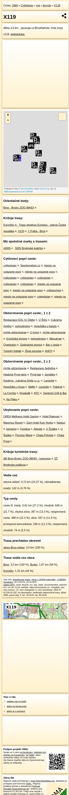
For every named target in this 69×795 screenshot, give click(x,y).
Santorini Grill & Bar (55, 393)
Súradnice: (8, 582)
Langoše (49, 380)
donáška (50, 374)
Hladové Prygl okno (15, 374)
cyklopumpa (54, 290)
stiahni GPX (9, 584)
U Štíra (43, 320)
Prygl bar (35, 374)
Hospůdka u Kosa (13, 386)
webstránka (17, 34)
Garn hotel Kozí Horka (39, 422)
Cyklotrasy (27, 5)
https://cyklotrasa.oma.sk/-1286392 (18, 192)
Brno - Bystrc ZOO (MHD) (18, 207)
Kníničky (8, 570)
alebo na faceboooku (17, 706)
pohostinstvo (22, 326)
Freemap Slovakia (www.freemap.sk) (21, 787)
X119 (57, 5)
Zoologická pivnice (31, 344)
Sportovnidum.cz (30, 265)
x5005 (7, 248)
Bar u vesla (52, 344)
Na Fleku (11, 399)
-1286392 (61, 579)
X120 (21, 231)
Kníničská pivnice (16, 338)
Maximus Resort (13, 422)
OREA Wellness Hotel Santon (21, 416)
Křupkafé (25, 393)
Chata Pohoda (44, 435)
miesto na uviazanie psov (40, 271)
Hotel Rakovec (51, 416)
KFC (36, 393)
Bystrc (34, 564)
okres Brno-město (13, 547)
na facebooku (26, 752)
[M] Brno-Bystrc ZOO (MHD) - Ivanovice (27, 458)
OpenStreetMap (26, 189)
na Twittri (30, 755)
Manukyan (56, 338)
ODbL (28, 783)
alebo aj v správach (16, 711)
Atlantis (38, 429)
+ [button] (8, 115)
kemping (11, 429)
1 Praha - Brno (36, 231)
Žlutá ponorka (33, 351)
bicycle (47, 5)
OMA (15, 5)
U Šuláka (51, 429)
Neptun (61, 422)
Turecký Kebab (12, 351)
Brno (6, 564)
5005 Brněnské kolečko (29, 248)
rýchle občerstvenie (14, 332)
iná (38, 5)
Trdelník (57, 386)
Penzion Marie (23, 435)
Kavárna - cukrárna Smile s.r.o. (21, 380)
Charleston (9, 344)
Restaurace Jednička (42, 368)
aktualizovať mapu (21, 579)
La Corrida (9, 393)
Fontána (25, 429)
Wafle (31, 386)
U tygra (34, 332)
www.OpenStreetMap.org (43, 781)
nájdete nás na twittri (16, 701)
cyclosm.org (44, 189)
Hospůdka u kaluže (45, 326)
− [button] (8, 120)
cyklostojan (10, 265)
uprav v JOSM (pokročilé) (43, 579)
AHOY (48, 351)
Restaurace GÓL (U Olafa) (19, 320)
